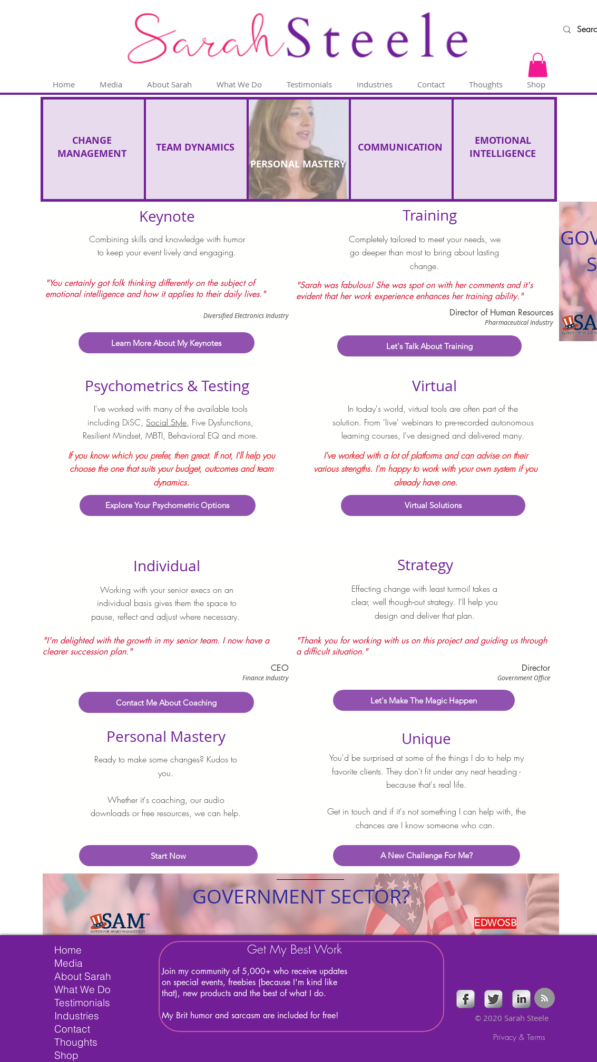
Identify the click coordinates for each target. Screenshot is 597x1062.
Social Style (166, 422)
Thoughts (75, 1042)
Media (68, 963)
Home (68, 950)
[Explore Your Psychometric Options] (168, 505)
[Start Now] (168, 855)
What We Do (82, 989)
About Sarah (82, 976)
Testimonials (82, 1002)
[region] (301, 904)
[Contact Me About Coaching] (166, 702)
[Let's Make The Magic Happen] (424, 700)
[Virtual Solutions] (433, 505)
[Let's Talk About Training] (429, 345)
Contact (72, 1029)
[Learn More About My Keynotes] (167, 342)
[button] (537, 65)
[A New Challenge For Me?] (426, 855)
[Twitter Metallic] (493, 999)
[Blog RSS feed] (544, 998)
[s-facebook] (465, 999)
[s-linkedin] (521, 999)
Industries (76, 1015)
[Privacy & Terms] (519, 1037)
